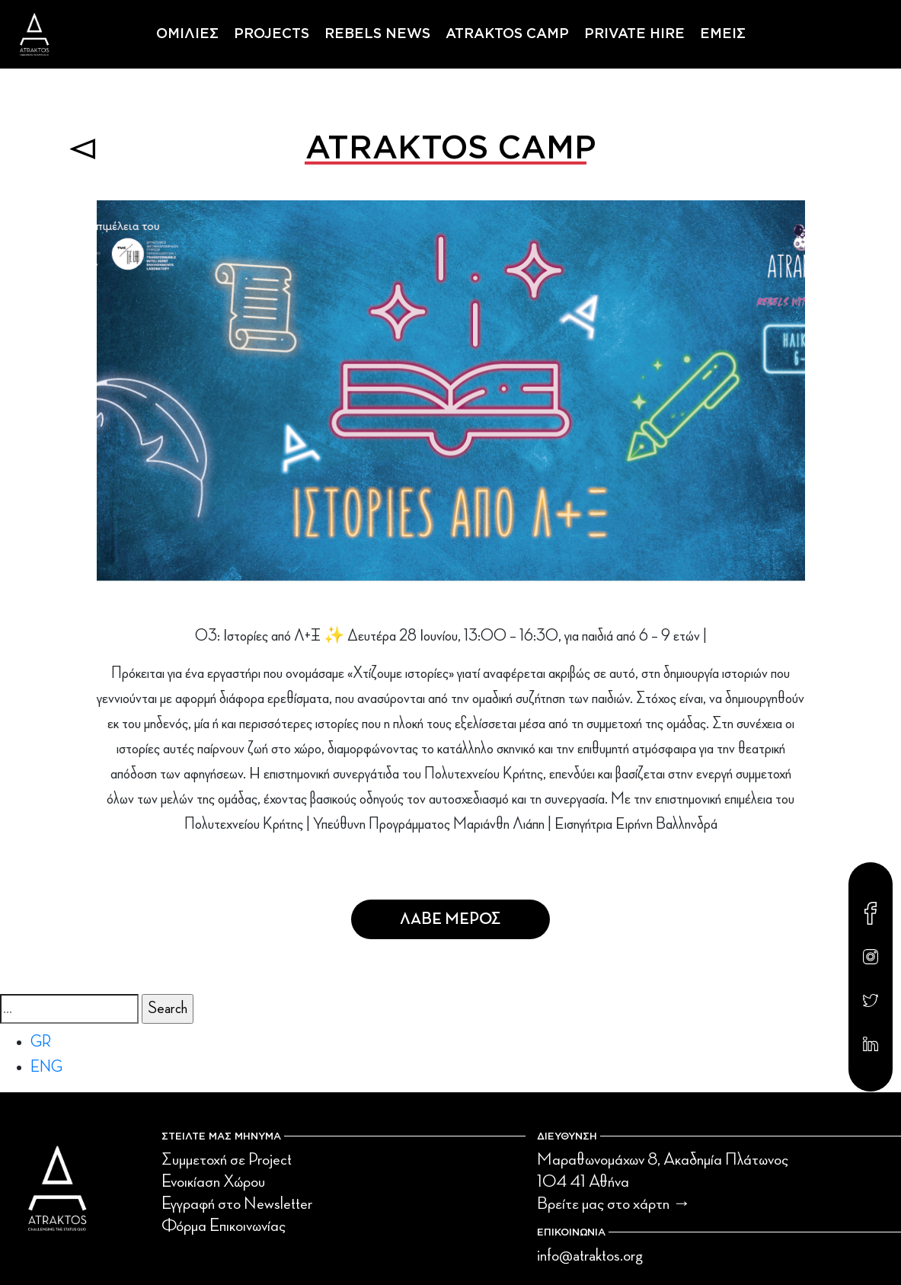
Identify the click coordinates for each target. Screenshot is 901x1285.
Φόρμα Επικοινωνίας (223, 1225)
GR (40, 1042)
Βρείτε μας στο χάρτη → (614, 1203)
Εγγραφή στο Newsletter (236, 1203)
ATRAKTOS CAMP (507, 34)
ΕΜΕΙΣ (723, 34)
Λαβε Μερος (450, 919)
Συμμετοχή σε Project (226, 1159)
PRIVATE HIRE (634, 34)
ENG (46, 1067)
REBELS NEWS (377, 34)
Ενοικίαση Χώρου (213, 1181)
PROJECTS (271, 34)
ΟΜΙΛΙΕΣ (187, 34)
